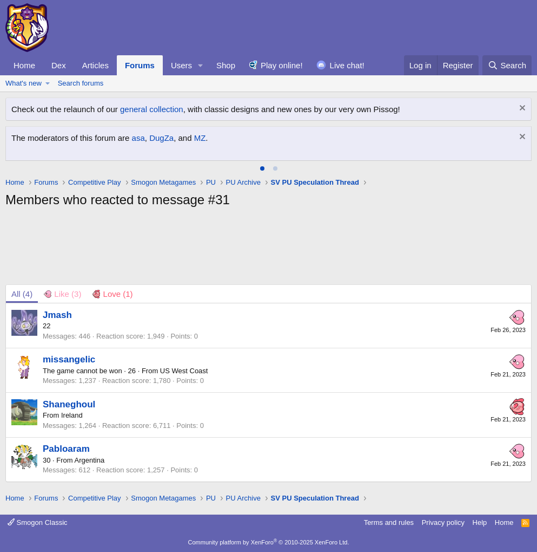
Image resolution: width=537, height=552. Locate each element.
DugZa (161, 137)
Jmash (57, 315)
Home (24, 65)
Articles (95, 65)
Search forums (81, 83)
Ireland (72, 415)
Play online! (282, 65)
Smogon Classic (38, 522)
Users (181, 65)
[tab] (262, 168)
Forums (140, 65)
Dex (58, 65)
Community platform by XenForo (268, 542)
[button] (200, 65)
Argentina (90, 460)
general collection (151, 109)
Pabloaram (66, 449)
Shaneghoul (69, 404)
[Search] (507, 65)
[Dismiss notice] (521, 109)
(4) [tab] (21, 293)
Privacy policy (443, 522)
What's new (23, 83)
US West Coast (184, 371)
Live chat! (347, 65)
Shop (225, 65)
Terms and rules (389, 522)
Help (480, 522)
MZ (200, 137)
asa (138, 137)
